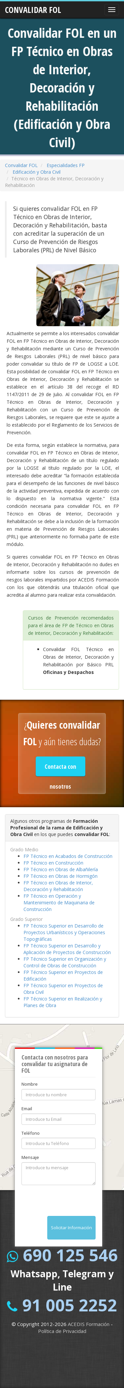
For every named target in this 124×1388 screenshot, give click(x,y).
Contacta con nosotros (60, 769)
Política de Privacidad (62, 1331)
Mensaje (30, 1157)
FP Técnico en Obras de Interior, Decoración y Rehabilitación (58, 885)
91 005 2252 (69, 1305)
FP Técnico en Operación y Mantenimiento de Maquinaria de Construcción (59, 902)
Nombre (29, 1084)
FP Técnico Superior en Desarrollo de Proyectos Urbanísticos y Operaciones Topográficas (64, 932)
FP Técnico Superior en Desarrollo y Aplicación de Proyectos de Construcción (67, 948)
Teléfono (30, 1133)
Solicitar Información (71, 1228)
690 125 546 (70, 1255)
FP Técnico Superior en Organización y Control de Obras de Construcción (64, 962)
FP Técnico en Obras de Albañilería (60, 869)
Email (26, 1109)
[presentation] (71, 1203)
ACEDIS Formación (88, 1324)
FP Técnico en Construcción (53, 863)
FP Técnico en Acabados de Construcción (67, 856)
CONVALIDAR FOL (33, 7)
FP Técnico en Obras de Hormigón (60, 876)
